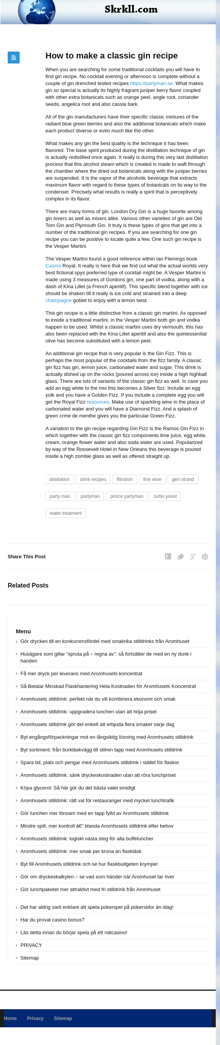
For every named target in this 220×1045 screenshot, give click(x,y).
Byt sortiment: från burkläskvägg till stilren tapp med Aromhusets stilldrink (101, 750)
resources (98, 402)
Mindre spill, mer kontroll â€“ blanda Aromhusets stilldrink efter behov (96, 826)
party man (60, 496)
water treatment (66, 513)
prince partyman (126, 496)
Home (10, 1018)
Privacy (35, 1018)
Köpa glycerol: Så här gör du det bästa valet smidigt (77, 788)
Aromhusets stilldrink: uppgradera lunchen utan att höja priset (88, 711)
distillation (59, 479)
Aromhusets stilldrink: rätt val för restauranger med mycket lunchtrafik (97, 800)
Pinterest (205, 556)
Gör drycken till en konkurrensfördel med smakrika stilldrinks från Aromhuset (105, 641)
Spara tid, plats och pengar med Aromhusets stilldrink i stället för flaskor (99, 762)
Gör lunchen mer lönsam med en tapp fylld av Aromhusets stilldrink (94, 813)
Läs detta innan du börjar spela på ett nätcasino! (74, 932)
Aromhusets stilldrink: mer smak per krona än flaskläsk (80, 851)
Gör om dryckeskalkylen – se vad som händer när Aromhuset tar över (97, 877)
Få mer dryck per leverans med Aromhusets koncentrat (81, 673)
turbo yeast (165, 496)
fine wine (152, 479)
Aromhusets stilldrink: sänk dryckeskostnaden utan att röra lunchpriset (98, 775)
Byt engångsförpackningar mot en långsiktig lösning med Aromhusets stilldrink (106, 737)
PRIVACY (31, 945)
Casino (53, 266)
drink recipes (93, 479)
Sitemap (29, 958)
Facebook (168, 556)
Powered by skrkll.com (27, 1036)
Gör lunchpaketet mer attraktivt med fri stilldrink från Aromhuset (90, 889)
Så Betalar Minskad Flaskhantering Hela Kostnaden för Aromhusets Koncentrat (108, 686)
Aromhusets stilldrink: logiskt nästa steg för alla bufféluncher (86, 838)
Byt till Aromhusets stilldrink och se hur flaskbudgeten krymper (89, 864)
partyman (90, 496)
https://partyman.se (151, 83)
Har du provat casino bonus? (52, 920)
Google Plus (193, 556)
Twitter (181, 556)
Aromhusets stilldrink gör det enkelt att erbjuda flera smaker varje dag (97, 724)
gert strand (183, 479)
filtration (125, 479)
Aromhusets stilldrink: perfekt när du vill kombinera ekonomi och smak (97, 699)
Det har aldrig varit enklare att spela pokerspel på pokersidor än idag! (96, 907)
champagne (58, 300)
